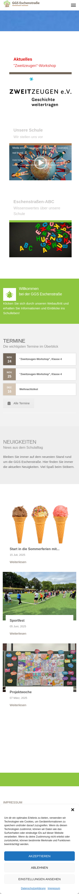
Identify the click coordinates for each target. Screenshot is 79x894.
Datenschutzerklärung (33, 888)
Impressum (54, 888)
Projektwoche (21, 692)
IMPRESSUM (12, 802)
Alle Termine (19, 403)
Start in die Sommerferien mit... (35, 549)
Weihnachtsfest (28, 389)
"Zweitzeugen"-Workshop (34, 66)
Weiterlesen (18, 562)
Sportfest (17, 620)
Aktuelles (22, 59)
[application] (40, 163)
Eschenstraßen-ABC (33, 201)
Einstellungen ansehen (39, 879)
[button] (73, 810)
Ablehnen (39, 867)
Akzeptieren (39, 856)
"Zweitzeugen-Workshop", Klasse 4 (40, 359)
